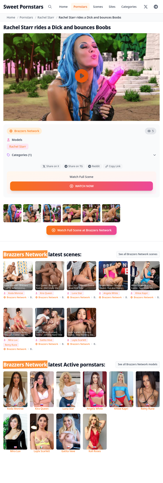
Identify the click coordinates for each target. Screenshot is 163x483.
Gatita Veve (46, 339)
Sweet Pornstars (23, 6)
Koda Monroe (15, 293)
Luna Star (77, 293)
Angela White (111, 293)
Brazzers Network (24, 131)
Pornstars (80, 7)
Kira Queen (46, 293)
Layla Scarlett (79, 339)
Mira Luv (13, 339)
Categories (128, 7)
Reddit (94, 166)
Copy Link (112, 166)
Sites (112, 7)
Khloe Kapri (141, 293)
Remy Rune (11, 344)
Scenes (98, 7)
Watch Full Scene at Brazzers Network (81, 230)
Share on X (51, 166)
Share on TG (74, 166)
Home (63, 7)
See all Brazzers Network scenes (138, 254)
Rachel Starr (46, 17)
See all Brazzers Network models (137, 364)
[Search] (50, 7)
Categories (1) (81, 155)
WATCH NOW (81, 186)
